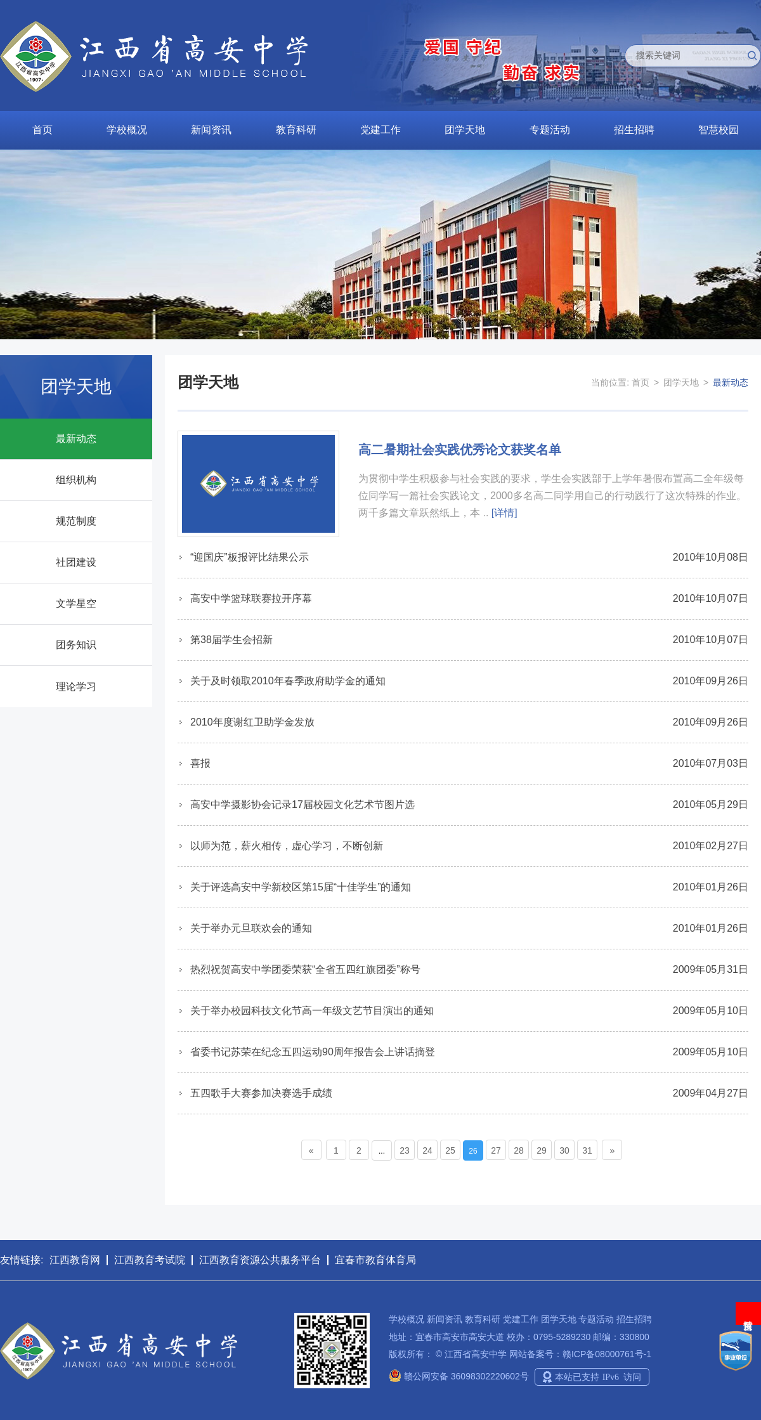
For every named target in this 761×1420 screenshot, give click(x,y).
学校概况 (127, 129)
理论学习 (76, 686)
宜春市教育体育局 (375, 1259)
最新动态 (76, 438)
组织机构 (76, 479)
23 (405, 1150)
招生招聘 (634, 129)
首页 (42, 129)
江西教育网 (74, 1259)
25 (450, 1150)
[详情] (504, 512)
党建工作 (380, 129)
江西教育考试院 (149, 1259)
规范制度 (76, 521)
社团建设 (76, 562)
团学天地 (465, 129)
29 (542, 1150)
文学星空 (76, 603)
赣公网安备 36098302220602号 (459, 1376)
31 (587, 1150)
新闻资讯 (211, 129)
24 (427, 1150)
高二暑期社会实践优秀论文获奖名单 (459, 450)
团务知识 (76, 644)
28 (519, 1150)
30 (564, 1150)
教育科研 (296, 129)
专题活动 (550, 129)
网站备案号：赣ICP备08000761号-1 (580, 1354)
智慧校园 (718, 129)
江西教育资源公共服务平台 (260, 1259)
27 (496, 1150)
